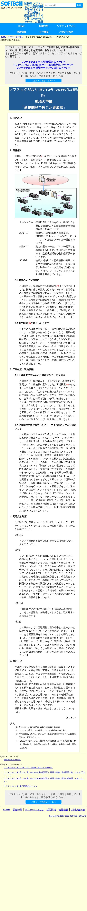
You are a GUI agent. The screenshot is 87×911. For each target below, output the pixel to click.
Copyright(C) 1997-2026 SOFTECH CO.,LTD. (68, 816)
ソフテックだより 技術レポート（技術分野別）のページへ (43, 64)
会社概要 (44, 32)
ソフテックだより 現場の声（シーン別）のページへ (43, 67)
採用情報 (21, 32)
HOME (21, 26)
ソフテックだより (66, 26)
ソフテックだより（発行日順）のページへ (43, 61)
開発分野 (44, 26)
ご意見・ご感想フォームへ (43, 80)
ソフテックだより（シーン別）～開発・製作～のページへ (28, 767)
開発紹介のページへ (12, 759)
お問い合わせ (66, 32)
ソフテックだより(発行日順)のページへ (20, 786)
